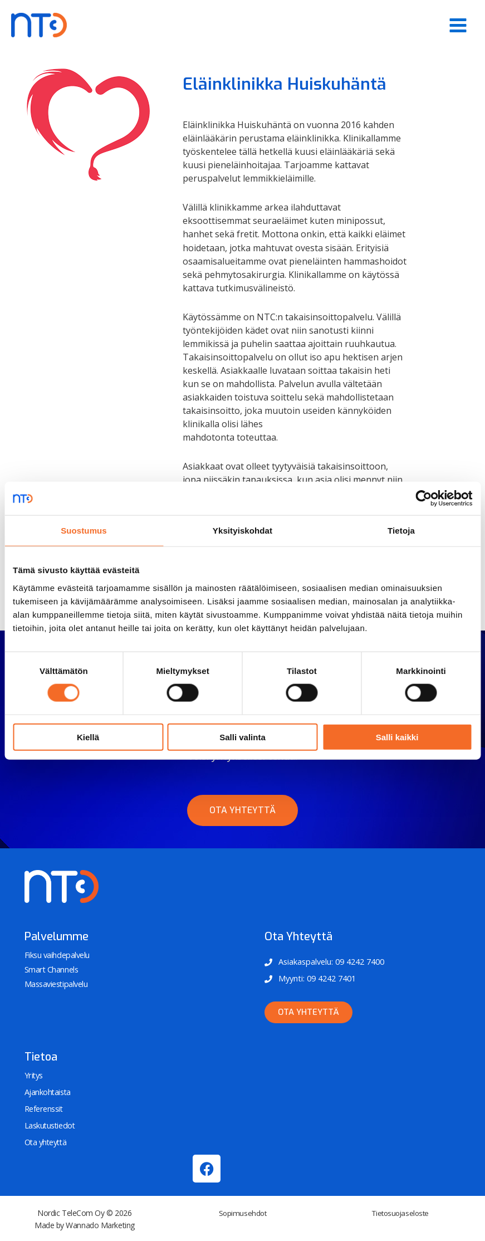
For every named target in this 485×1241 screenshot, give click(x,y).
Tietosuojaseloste (400, 1211)
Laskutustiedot (50, 1124)
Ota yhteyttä (46, 1141)
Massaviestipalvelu (56, 983)
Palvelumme (57, 936)
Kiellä (88, 736)
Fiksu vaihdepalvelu (57, 955)
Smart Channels (51, 969)
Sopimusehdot (242, 1211)
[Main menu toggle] (458, 25)
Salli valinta (242, 736)
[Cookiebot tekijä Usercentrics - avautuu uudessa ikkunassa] (423, 498)
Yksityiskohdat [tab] (242, 530)
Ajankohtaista (48, 1092)
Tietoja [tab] (401, 530)
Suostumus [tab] (84, 530)
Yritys (33, 1075)
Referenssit (43, 1108)
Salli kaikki (397, 736)
